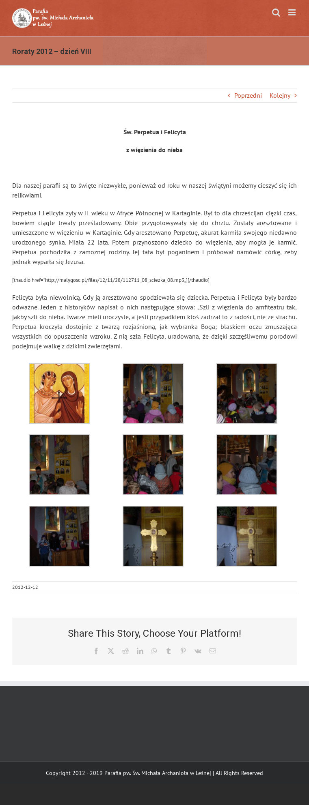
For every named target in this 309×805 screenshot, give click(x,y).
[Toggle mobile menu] (292, 12)
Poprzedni (248, 95)
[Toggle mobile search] (276, 12)
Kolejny (280, 95)
